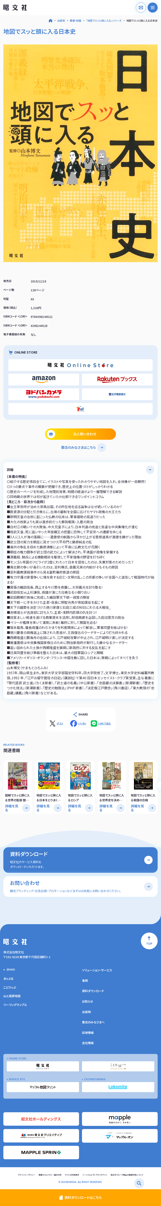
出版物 (61, 20)
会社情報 (88, 1043)
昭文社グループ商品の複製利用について (127, 1174)
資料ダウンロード (93, 991)
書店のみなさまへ (93, 1022)
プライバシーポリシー (26, 1174)
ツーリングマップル (15, 1005)
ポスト (60, 723)
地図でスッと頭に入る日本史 (142, 20)
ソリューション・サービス (97, 970)
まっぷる (8, 978)
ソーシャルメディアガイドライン (95, 1174)
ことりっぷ (9, 987)
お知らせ (87, 1001)
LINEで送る (104, 723)
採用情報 (88, 1032)
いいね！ (82, 723)
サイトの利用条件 (72, 1174)
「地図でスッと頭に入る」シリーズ (103, 20)
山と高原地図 (12, 996)
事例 (85, 980)
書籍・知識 (75, 20)
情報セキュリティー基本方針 (50, 1174)
